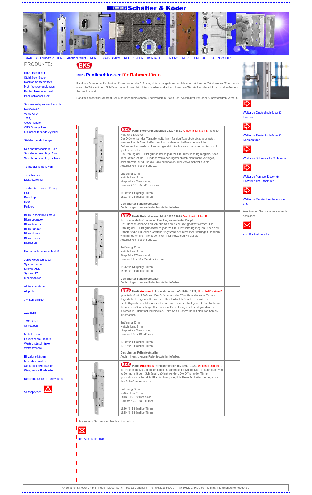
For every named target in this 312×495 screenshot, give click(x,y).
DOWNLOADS (111, 58)
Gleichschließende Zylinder (41, 132)
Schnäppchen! (33, 392)
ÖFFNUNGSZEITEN (49, 58)
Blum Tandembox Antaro (39, 215)
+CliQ (27, 118)
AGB (205, 58)
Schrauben (31, 325)
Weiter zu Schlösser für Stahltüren (264, 158)
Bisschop (30, 197)
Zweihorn (30, 312)
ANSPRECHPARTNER (81, 58)
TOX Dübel (31, 321)
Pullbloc (29, 206)
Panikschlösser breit (36, 95)
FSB (27, 192)
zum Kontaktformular (256, 234)
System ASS (32, 268)
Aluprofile (30, 291)
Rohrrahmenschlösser (38, 82)
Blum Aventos (32, 224)
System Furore (33, 264)
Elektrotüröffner (34, 179)
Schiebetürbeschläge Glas (40, 153)
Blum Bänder (32, 228)
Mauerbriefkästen (35, 361)
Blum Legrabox (33, 219)
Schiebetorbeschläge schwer (42, 158)
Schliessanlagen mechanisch (42, 104)
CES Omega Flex (35, 127)
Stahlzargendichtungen (38, 140)
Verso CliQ (31, 113)
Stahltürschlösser (35, 77)
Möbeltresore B (33, 334)
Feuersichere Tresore (37, 339)
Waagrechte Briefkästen (39, 370)
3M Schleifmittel (34, 299)
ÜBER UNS (171, 58)
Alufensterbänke (34, 286)
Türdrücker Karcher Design (41, 188)
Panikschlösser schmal (39, 91)
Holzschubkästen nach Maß (41, 251)
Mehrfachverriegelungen (39, 86)
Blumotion (30, 242)
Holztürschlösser (34, 72)
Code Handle (32, 122)
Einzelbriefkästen (35, 356)
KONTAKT (153, 58)
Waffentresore (33, 348)
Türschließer (32, 175)
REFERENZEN (133, 58)
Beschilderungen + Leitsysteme (43, 378)
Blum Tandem (32, 238)
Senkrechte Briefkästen (38, 365)
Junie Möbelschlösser (37, 259)
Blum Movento (33, 233)
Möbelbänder (32, 277)
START (29, 58)
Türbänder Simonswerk (38, 166)
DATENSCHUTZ (220, 58)
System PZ (31, 273)
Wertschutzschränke (37, 343)
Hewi (27, 202)
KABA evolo (31, 108)
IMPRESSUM (190, 58)
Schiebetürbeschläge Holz (40, 148)
